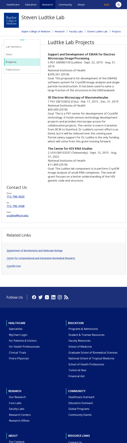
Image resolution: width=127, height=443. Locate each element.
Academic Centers (20, 373)
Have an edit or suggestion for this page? (23, 435)
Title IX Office (76, 392)
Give (106, 4)
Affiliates (14, 385)
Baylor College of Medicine (35, 31)
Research (60, 31)
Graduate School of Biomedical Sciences (93, 272)
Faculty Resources (79, 260)
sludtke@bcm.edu (20, 114)
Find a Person (76, 368)
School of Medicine (80, 266)
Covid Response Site (80, 403)
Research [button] (47, 4)
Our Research (17, 317)
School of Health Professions (86, 284)
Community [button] (65, 4)
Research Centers (20, 334)
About (13, 355)
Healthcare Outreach (81, 317)
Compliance (75, 397)
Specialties (15, 249)
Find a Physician (19, 278)
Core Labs (15, 323)
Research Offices (19, 340)
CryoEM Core (16, 185)
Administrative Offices (22, 379)
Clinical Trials (17, 272)
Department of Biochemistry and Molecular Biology (18, 153)
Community (76, 311)
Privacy (103, 418)
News (9, 54)
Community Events (80, 334)
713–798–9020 (18, 95)
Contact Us (75, 362)
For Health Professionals (24, 266)
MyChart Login (18, 255)
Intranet (116, 418)
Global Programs (78, 329)
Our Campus (16, 361)
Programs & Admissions (83, 249)
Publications (13, 69)
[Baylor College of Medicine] (11, 20)
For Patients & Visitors (23, 260)
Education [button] (31, 4)
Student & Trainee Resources (86, 255)
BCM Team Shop (78, 380)
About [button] (81, 4)
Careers (73, 374)
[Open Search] (118, 4)
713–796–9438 (18, 105)
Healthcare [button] (13, 4)
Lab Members (14, 46)
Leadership (16, 391)
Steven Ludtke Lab (97, 31)
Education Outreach (80, 323)
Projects (116, 31)
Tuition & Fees (77, 290)
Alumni (13, 403)
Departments (17, 367)
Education (76, 243)
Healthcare (16, 243)
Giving (13, 397)
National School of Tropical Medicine (91, 278)
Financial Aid (76, 296)
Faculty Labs (76, 31)
